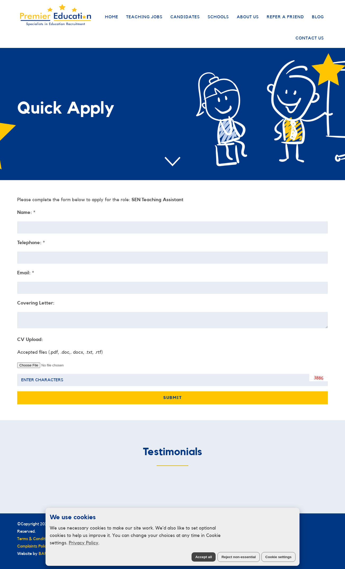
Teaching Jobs (144, 17)
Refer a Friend (285, 17)
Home (111, 17)
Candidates (185, 17)
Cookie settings (278, 557)
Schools (218, 17)
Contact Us (310, 38)
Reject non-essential (238, 557)
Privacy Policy (83, 542)
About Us (248, 17)
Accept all (203, 557)
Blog (318, 17)
